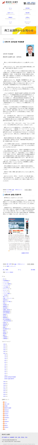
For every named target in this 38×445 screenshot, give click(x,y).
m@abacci (7, 417)
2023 (4, 349)
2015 (4, 390)
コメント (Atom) (9, 272)
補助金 (4, 332)
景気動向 (5, 304)
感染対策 (5, 299)
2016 (4, 388)
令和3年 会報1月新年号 (12, 194)
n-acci (6, 419)
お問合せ (27, 18)
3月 (5, 371)
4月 (5, 369)
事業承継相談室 (6, 311)
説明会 (4, 322)
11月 (6, 356)
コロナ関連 (5, 287)
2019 (4, 383)
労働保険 (5, 336)
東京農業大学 (6, 328)
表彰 (4, 330)
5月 (5, 367)
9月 (5, 360)
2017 (4, 387)
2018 (4, 385)
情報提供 (10, 18)
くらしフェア (6, 285)
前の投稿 (33, 269)
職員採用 (5, 317)
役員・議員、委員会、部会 (21, 437)
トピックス (9, 191)
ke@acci (6, 413)
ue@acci (6, 427)
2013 (4, 394)
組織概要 (12, 437)
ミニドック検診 (6, 293)
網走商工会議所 (8, 407)
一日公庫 (5, 295)
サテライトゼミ (6, 288)
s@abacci (7, 421)
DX (3, 279)
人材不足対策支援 (7, 320)
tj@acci (6, 425)
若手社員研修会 (6, 312)
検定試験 (27, 13)
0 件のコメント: (19, 189)
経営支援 (27, 9)
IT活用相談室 (6, 280)
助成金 (4, 314)
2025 (4, 346)
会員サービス (10, 13)
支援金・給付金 (6, 309)
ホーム (10, 9)
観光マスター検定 (7, 301)
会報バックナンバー (11, 266)
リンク (10, 22)
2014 (4, 392)
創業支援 (5, 324)
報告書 (4, 333)
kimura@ (6, 415)
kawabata (7, 411)
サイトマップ (27, 22)
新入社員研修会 (6, 319)
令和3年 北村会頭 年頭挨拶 (14, 42)
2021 (4, 353)
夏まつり (5, 296)
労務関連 (5, 338)
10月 (6, 358)
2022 (4, 351)
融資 (4, 335)
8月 (5, 362)
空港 (4, 303)
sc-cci (6, 423)
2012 (4, 396)
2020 (4, 381)
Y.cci (6, 402)
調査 (4, 327)
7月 (5, 364)
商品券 (4, 316)
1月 (5, 375)
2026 (4, 344)
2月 (5, 373)
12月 (6, 355)
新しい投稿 (5, 269)
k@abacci (7, 409)
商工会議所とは (5, 437)
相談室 (4, 325)
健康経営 (5, 306)
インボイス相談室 (7, 283)
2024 (4, 347)
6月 (5, 366)
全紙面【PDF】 (25, 253)
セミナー (5, 290)
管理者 (6, 406)
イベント (5, 282)
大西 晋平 (7, 404)
